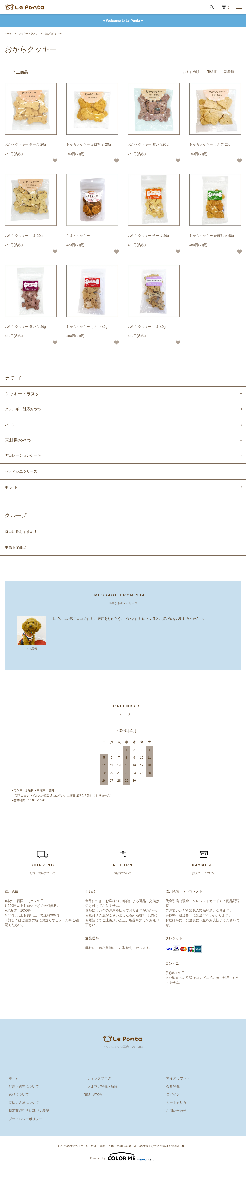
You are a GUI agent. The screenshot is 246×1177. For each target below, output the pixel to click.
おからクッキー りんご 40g (86, 327)
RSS (87, 1104)
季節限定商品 (18, 556)
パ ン (11, 426)
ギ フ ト (12, 493)
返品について (15, 1104)
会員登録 (169, 1095)
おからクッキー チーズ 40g (148, 235)
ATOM (98, 1104)
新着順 (229, 72)
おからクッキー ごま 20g (24, 235)
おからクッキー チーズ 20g (25, 144)
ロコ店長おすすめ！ (24, 538)
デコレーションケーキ (26, 458)
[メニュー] (239, 7)
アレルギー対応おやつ (26, 409)
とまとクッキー (78, 235)
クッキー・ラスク (31, 33)
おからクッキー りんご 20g (209, 144)
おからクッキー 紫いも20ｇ (148, 144)
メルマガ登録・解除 (99, 1095)
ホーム (9, 33)
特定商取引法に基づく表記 (25, 1120)
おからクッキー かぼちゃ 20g (88, 144)
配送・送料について (20, 1095)
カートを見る (172, 1112)
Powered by (123, 1165)
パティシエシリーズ (24, 475)
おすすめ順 (191, 72)
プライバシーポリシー (21, 1128)
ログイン (169, 1104)
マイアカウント (174, 1087)
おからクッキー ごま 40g (147, 327)
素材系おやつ (18, 443)
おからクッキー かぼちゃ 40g (211, 235)
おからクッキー (60, 33)
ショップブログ (95, 1087)
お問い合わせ (172, 1120)
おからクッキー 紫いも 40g (25, 327)
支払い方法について (20, 1112)
